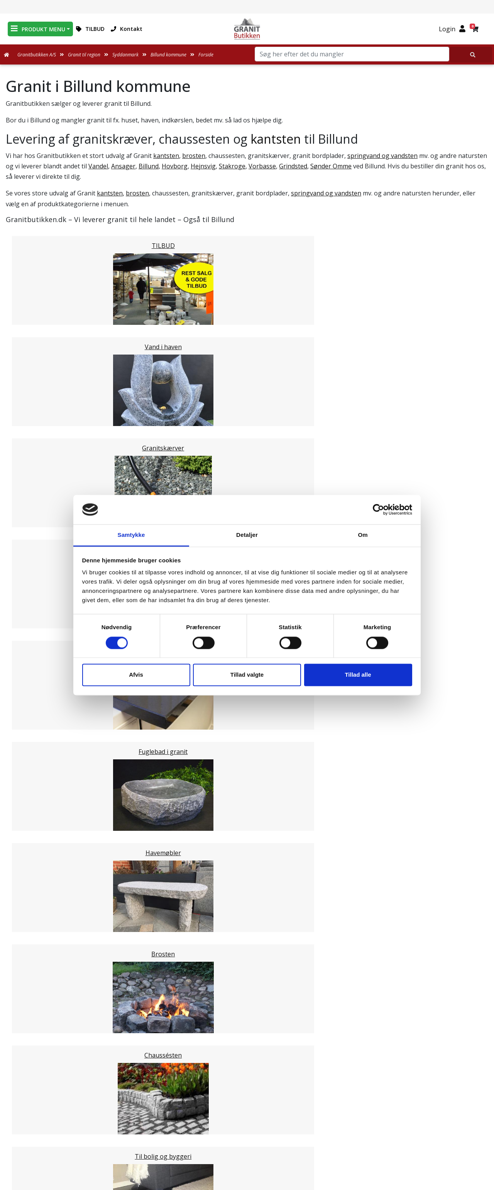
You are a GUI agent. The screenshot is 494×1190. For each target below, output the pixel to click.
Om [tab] (362, 535)
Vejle (28, 833)
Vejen (29, 796)
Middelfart (36, 666)
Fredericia (35, 815)
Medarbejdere (247, 1089)
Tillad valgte (247, 675)
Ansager (123, 166)
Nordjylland (38, 879)
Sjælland (33, 888)
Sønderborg (38, 759)
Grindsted (293, 166)
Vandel (98, 166)
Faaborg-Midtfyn (45, 685)
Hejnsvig (203, 166)
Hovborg (175, 166)
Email (211, 1023)
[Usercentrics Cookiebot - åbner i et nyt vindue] (378, 509)
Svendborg (37, 722)
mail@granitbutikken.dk (410, 1113)
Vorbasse (262, 166)
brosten (193, 155)
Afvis (136, 675)
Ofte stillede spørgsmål (247, 1116)
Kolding (32, 824)
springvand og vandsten (382, 155)
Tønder (32, 768)
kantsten (275, 139)
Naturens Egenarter (248, 1126)
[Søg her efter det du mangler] (471, 55)
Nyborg (32, 703)
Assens (31, 676)
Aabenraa (35, 805)
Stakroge (232, 166)
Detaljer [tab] (247, 535)
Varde (29, 787)
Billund (149, 166)
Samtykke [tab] (131, 535)
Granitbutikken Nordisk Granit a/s (404, 1075)
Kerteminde (38, 694)
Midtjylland (37, 870)
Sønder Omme (331, 166)
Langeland (36, 741)
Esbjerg (32, 778)
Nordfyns (35, 731)
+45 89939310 (409, 1130)
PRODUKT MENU (38, 29)
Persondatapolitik (248, 1153)
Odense (32, 713)
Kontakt (126, 28)
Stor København (44, 897)
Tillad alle (358, 675)
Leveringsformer (246, 1098)
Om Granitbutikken (247, 1107)
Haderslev (35, 750)
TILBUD (90, 28)
